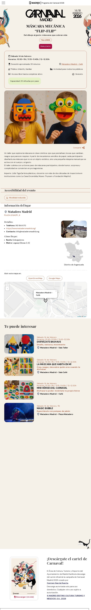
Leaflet (79, 316)
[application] (45, 299)
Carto (84, 316)
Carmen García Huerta (57, 583)
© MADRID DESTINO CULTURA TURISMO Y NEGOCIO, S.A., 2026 (66, 597)
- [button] (7, 289)
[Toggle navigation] (3, 2)
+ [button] (7, 285)
